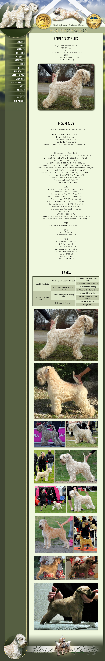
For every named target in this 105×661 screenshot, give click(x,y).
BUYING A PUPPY (18, 82)
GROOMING (20, 78)
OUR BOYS (21, 49)
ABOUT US (21, 41)
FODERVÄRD (20, 89)
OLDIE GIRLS (20, 60)
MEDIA (22, 86)
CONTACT (21, 97)
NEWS (22, 45)
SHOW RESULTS (19, 71)
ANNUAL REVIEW (18, 75)
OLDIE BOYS (20, 56)
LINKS (22, 93)
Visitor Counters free (77, 652)
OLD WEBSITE (19, 100)
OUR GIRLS (20, 52)
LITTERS (21, 67)
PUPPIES (21, 63)
